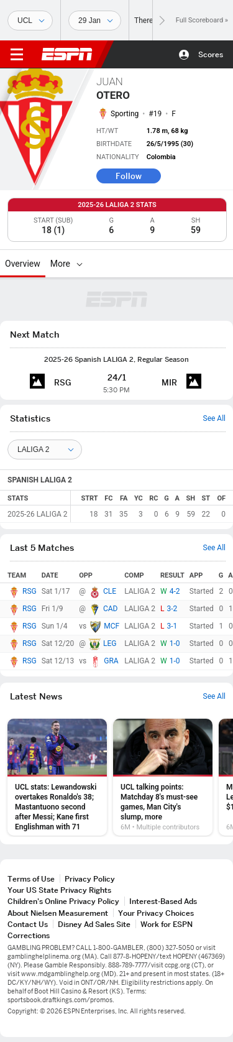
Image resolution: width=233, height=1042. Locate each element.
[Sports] (30, 20)
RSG (29, 591)
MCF (111, 626)
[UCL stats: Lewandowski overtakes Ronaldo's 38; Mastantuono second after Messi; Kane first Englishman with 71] (57, 777)
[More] (79, 263)
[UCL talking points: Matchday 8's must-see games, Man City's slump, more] (162, 777)
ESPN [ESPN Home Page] (67, 54)
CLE (109, 591)
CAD (110, 608)
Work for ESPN (166, 924)
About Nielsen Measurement (57, 913)
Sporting (125, 113)
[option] (57, 777)
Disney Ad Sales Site (94, 924)
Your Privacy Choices (156, 913)
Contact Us (27, 924)
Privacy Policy (90, 878)
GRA (111, 661)
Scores (210, 54)
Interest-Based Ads (163, 901)
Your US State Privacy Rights (59, 890)
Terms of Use (31, 878)
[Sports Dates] (95, 20)
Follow (129, 176)
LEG (109, 643)
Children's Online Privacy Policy (63, 901)
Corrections (28, 935)
